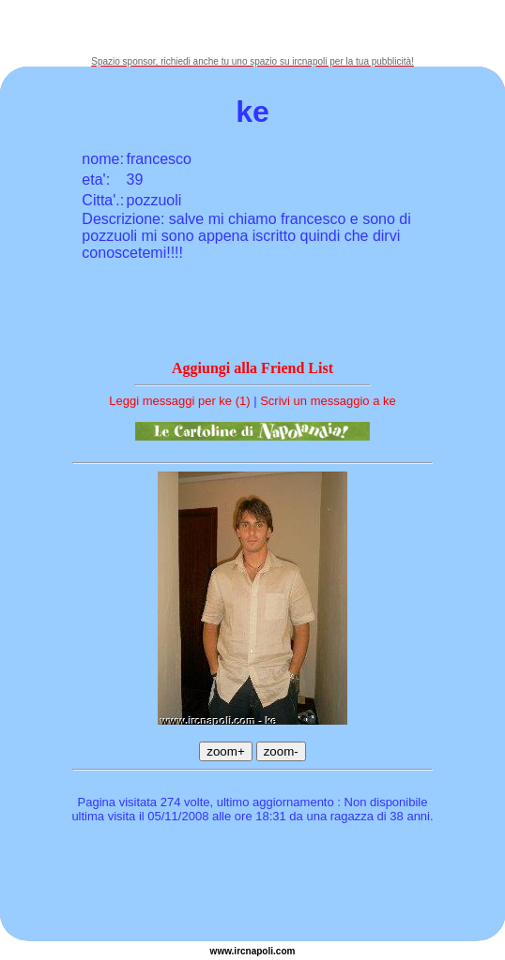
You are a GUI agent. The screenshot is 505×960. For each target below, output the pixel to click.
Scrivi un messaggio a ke (328, 401)
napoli (259, 951)
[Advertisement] (252, 28)
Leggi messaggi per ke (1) (179, 401)
